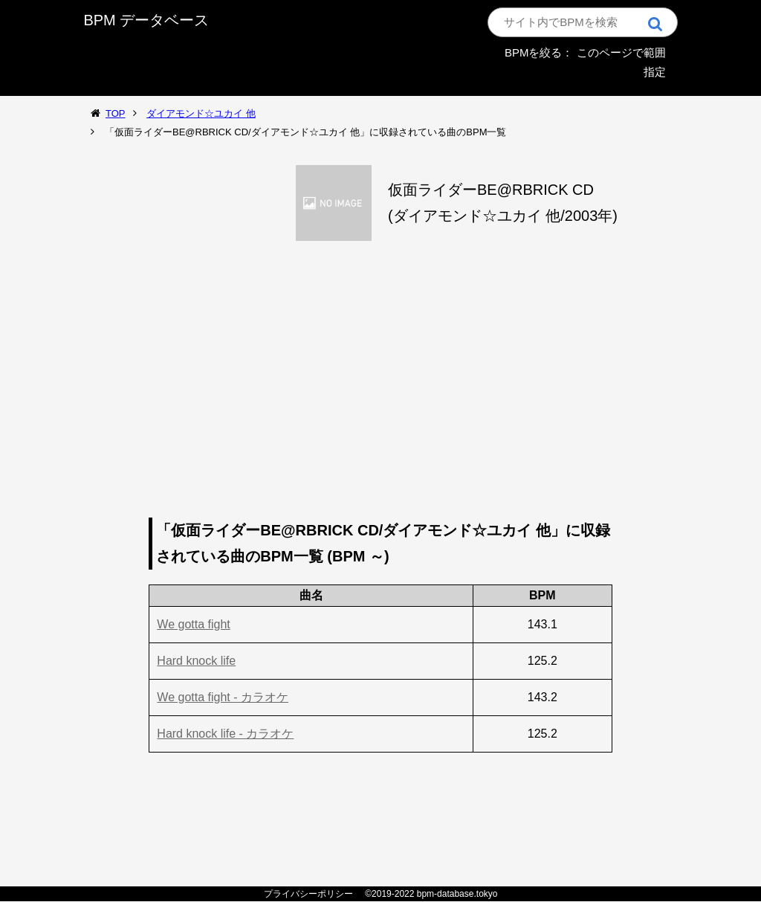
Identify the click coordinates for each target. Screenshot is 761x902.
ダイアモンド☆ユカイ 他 (201, 113)
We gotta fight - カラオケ (222, 697)
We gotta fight (193, 624)
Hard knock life (196, 660)
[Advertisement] (380, 384)
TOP (116, 113)
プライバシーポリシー (308, 894)
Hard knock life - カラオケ (225, 733)
